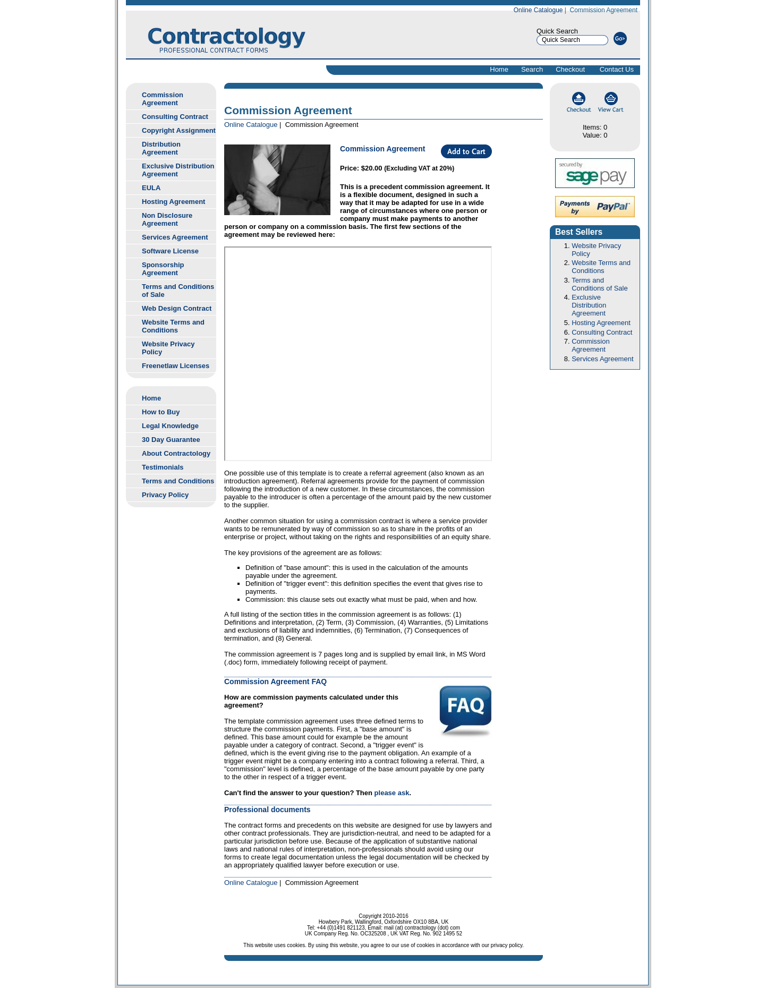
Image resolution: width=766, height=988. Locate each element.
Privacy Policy (165, 495)
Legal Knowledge (170, 426)
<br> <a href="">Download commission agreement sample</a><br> (358, 353)
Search (532, 69)
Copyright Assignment (179, 130)
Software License (170, 251)
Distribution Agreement (161, 148)
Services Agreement (175, 237)
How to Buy (161, 412)
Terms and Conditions (178, 481)
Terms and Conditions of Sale (178, 291)
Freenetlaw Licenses (175, 366)
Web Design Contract (176, 308)
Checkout (570, 69)
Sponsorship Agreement (163, 269)
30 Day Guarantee (171, 440)
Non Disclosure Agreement (167, 219)
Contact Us (617, 69)
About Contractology (176, 453)
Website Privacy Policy (168, 348)
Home (499, 69)
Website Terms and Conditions (173, 326)
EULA (151, 188)
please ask (392, 793)
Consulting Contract (175, 117)
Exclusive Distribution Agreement (178, 170)
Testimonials (163, 467)
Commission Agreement (162, 99)
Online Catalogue (538, 10)
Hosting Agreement (173, 202)
